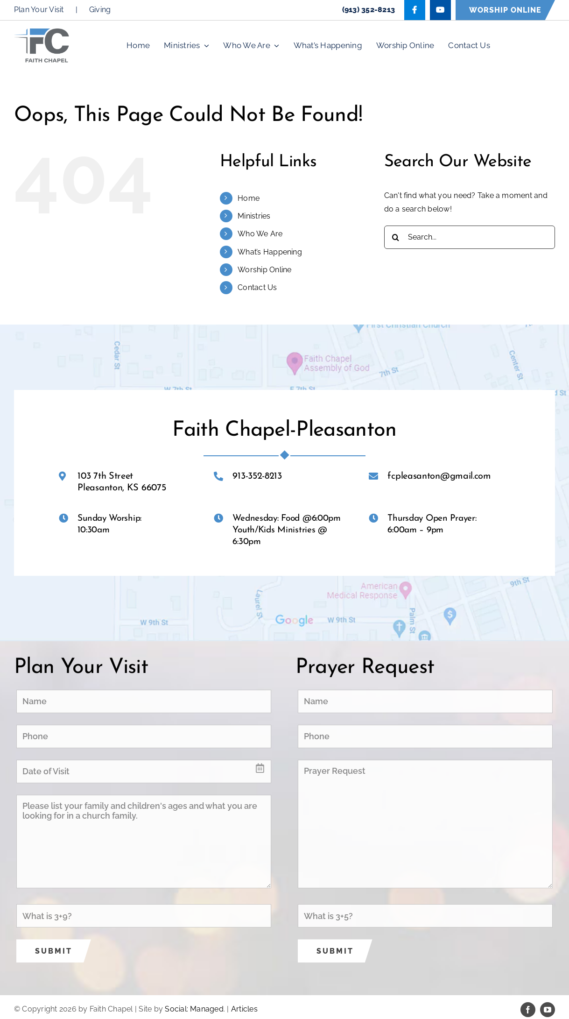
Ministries (254, 216)
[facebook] (527, 1009)
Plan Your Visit (39, 9)
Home (249, 198)
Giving (100, 9)
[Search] (395, 237)
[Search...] (469, 237)
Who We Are (260, 233)
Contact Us (257, 287)
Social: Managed (194, 1009)
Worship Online (264, 269)
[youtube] (547, 1009)
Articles (244, 1009)
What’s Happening (270, 252)
